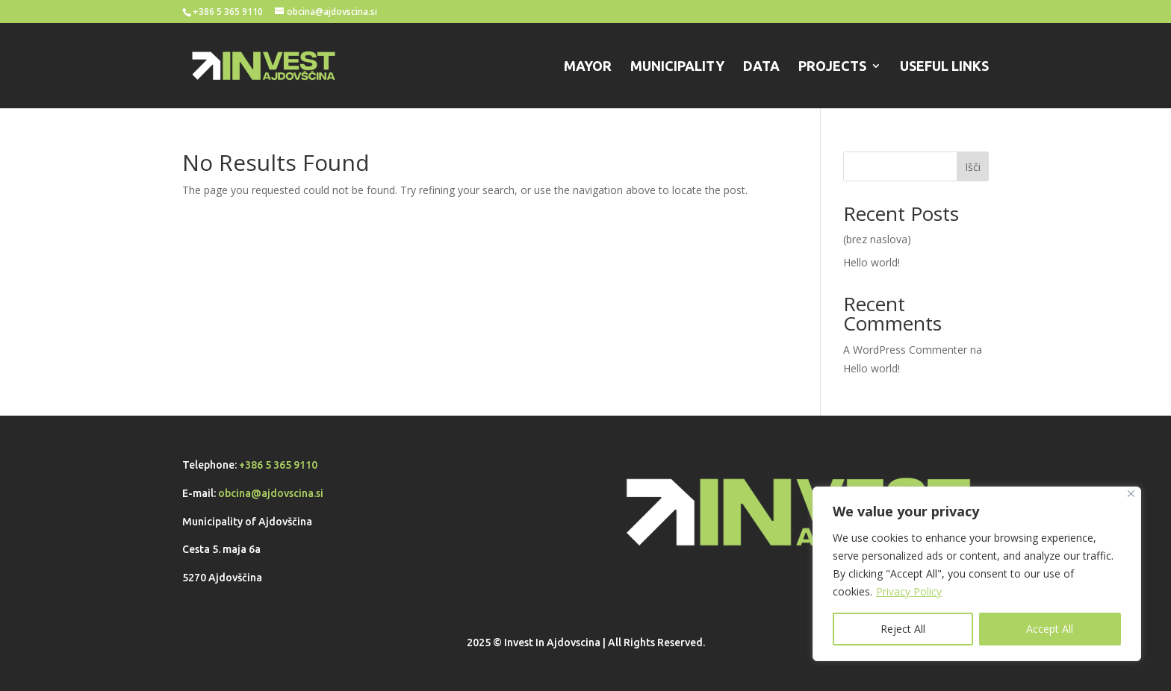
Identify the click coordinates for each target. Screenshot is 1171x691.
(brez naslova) (877, 239)
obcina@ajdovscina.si (270, 493)
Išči (973, 167)
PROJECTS (832, 66)
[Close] (1131, 493)
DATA (761, 66)
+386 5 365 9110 (278, 465)
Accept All (1049, 629)
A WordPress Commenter (905, 350)
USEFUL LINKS (944, 66)
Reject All (902, 629)
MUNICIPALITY (677, 66)
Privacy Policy (909, 591)
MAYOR (588, 66)
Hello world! (871, 262)
